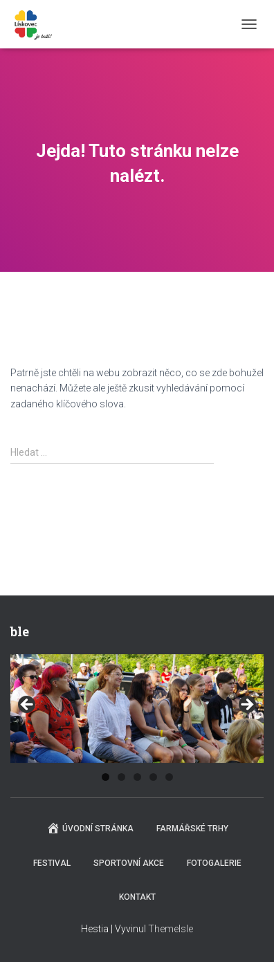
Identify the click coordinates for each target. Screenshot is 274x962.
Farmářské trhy (192, 828)
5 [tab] (169, 777)
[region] (137, 708)
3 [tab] (137, 777)
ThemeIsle (170, 928)
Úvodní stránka (90, 828)
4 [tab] (153, 777)
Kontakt (137, 897)
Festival (52, 863)
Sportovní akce (128, 863)
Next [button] (246, 705)
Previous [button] (27, 705)
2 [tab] (121, 777)
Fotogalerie (214, 863)
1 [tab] (105, 777)
